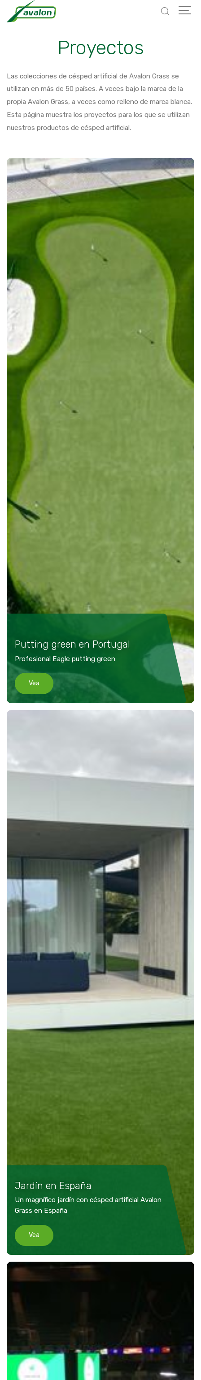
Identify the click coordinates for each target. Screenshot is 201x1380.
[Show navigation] (185, 11)
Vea (34, 683)
